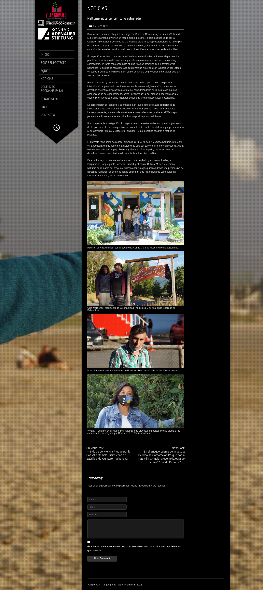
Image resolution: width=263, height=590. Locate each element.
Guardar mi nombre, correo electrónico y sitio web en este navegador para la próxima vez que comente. (134, 548)
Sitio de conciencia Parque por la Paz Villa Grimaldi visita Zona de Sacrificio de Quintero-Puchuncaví (108, 455)
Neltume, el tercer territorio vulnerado (114, 18)
